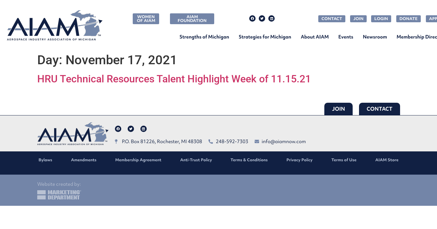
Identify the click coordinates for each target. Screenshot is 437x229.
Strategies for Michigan (265, 37)
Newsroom (375, 37)
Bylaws (45, 160)
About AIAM (315, 37)
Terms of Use (343, 160)
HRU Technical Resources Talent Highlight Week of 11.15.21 (174, 79)
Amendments (83, 160)
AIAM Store (386, 160)
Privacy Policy (299, 160)
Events (345, 37)
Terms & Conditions (249, 160)
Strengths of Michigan (204, 37)
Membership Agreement (138, 160)
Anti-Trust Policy (196, 160)
